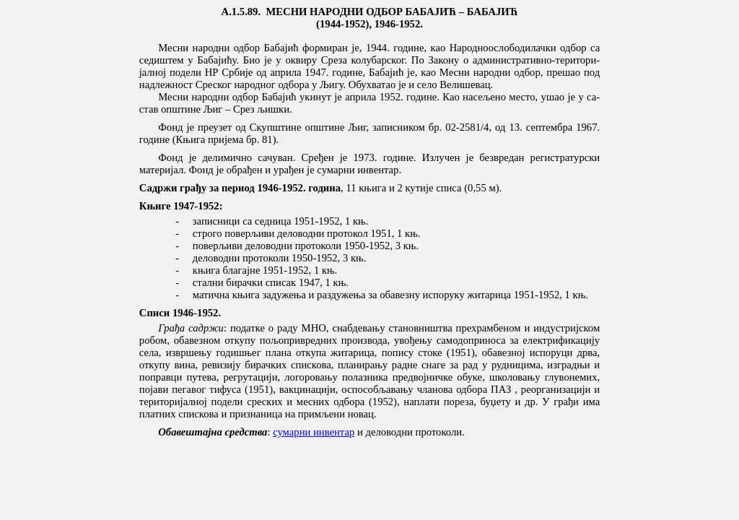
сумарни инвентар (313, 432)
